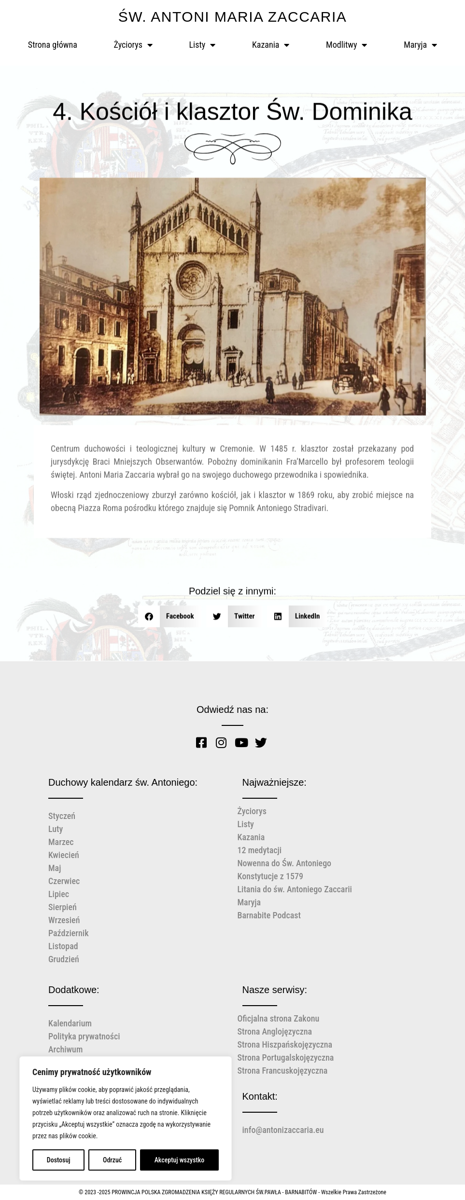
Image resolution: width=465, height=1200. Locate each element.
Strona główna (52, 45)
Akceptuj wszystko (179, 1160)
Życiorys (132, 45)
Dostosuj (58, 1160)
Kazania (270, 45)
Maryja (420, 45)
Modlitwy (346, 45)
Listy (202, 45)
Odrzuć (112, 1160)
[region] (125, 1118)
